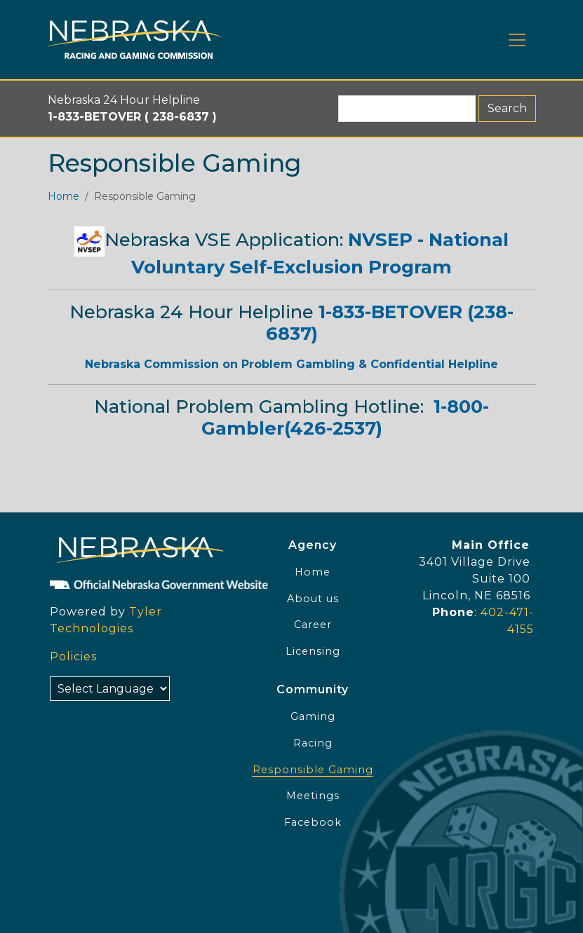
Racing (313, 743)
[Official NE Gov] (134, 584)
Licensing (313, 651)
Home (63, 196)
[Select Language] (110, 688)
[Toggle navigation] (517, 40)
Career (313, 624)
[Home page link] (134, 39)
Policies (73, 656)
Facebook (313, 822)
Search (507, 108)
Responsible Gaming (313, 769)
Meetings (313, 795)
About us (313, 598)
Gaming (312, 716)
